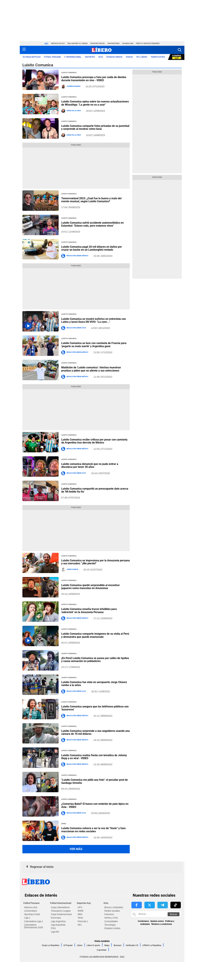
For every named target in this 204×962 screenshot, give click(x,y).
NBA (80, 914)
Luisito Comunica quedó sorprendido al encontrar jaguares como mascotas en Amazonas (90, 587)
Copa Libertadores (60, 907)
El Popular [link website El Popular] (68, 945)
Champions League (61, 910)
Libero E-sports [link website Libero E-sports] (93, 945)
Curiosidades (111, 921)
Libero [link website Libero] (79, 945)
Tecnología (110, 924)
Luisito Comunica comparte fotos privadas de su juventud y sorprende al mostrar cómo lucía (95, 127)
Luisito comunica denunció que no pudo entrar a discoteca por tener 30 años (89, 465)
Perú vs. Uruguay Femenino (148, 43)
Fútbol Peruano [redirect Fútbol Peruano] (52, 57)
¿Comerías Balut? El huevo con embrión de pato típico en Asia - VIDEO (94, 805)
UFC (80, 907)
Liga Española (58, 924)
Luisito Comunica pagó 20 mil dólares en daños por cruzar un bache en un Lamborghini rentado (91, 248)
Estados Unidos (112, 928)
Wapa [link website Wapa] (106, 945)
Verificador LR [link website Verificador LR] (132, 945)
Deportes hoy (84, 903)
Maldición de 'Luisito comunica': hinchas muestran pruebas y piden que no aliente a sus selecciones (91, 369)
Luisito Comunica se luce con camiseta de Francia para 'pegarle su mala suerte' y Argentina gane (93, 345)
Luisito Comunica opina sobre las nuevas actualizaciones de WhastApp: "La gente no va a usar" (95, 103)
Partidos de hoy (58, 43)
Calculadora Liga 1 (33, 921)
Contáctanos (143, 921)
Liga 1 (27, 917)
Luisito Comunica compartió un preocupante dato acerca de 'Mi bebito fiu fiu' (94, 490)
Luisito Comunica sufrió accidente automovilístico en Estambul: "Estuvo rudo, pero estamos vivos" (92, 224)
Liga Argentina (58, 921)
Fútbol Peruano (31, 903)
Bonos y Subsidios (113, 907)
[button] (179, 50)
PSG (53, 928)
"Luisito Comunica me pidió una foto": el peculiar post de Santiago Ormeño (94, 781)
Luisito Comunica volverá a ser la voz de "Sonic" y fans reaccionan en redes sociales (93, 830)
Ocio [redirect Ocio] (100, 57)
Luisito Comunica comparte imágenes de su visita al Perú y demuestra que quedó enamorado (95, 635)
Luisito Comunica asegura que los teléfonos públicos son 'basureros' (95, 708)
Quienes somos (157, 921)
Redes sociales (112, 910)
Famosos (109, 914)
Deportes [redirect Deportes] (90, 57)
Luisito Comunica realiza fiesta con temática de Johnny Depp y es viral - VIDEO (94, 757)
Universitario (114, 43)
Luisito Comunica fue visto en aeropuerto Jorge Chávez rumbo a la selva (94, 684)
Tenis (80, 917)
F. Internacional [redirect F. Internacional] (73, 57)
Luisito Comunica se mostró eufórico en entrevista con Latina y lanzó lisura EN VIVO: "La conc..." (93, 320)
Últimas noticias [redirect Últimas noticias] (32, 57)
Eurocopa (56, 917)
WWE (81, 910)
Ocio (106, 903)
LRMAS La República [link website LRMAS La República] (151, 945)
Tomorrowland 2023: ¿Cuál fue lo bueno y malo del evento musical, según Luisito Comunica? (91, 200)
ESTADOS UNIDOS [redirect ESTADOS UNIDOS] (114, 57)
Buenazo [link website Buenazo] (117, 945)
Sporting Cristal (97, 43)
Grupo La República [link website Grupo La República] (50, 945)
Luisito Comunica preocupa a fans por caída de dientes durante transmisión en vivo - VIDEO (93, 79)
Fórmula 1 (83, 921)
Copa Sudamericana (61, 914)
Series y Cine (111, 917)
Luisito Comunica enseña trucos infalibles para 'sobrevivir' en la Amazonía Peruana (89, 610)
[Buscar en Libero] (156, 914)
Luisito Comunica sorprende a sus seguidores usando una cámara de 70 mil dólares (95, 732)
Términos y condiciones (161, 924)
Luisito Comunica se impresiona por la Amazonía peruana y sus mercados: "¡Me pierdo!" (95, 562)
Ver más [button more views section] (76, 849)
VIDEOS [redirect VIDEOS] (129, 57)
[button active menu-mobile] (24, 50)
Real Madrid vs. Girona (78, 43)
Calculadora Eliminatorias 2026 (33, 926)
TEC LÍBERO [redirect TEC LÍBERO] (141, 57)
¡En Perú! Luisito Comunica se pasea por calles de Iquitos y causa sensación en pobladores (95, 660)
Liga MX (55, 931)
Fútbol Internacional (60, 903)
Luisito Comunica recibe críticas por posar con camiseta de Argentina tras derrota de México (94, 441)
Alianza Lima (127, 43)
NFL (80, 924)
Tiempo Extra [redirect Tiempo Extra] (158, 57)
